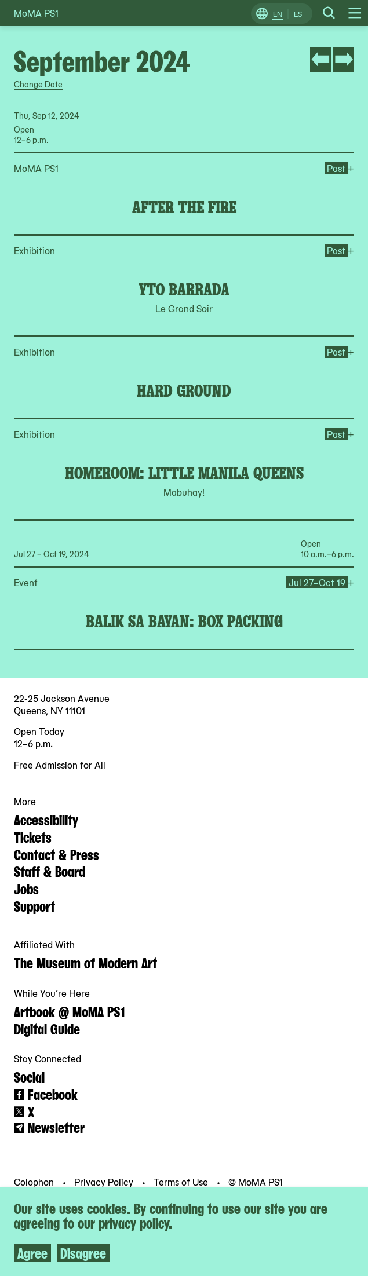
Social (29, 1076)
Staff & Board (49, 870)
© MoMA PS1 (255, 1182)
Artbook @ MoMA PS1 (69, 1010)
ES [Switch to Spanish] (298, 14)
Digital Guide (47, 1028)
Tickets (33, 836)
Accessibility (46, 819)
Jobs (26, 888)
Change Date (38, 84)
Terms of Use (182, 1182)
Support (34, 905)
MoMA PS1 (36, 13)
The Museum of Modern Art (85, 962)
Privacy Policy (105, 1182)
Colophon (35, 1182)
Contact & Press (56, 853)
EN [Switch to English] (277, 14)
